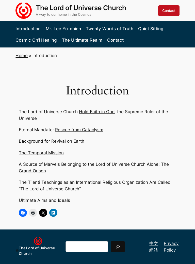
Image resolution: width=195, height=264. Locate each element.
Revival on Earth (67, 141)
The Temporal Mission (41, 152)
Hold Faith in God (97, 111)
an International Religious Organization (109, 182)
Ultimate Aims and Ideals (44, 200)
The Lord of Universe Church (81, 8)
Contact (168, 10)
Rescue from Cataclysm (79, 129)
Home (21, 55)
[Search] (118, 246)
